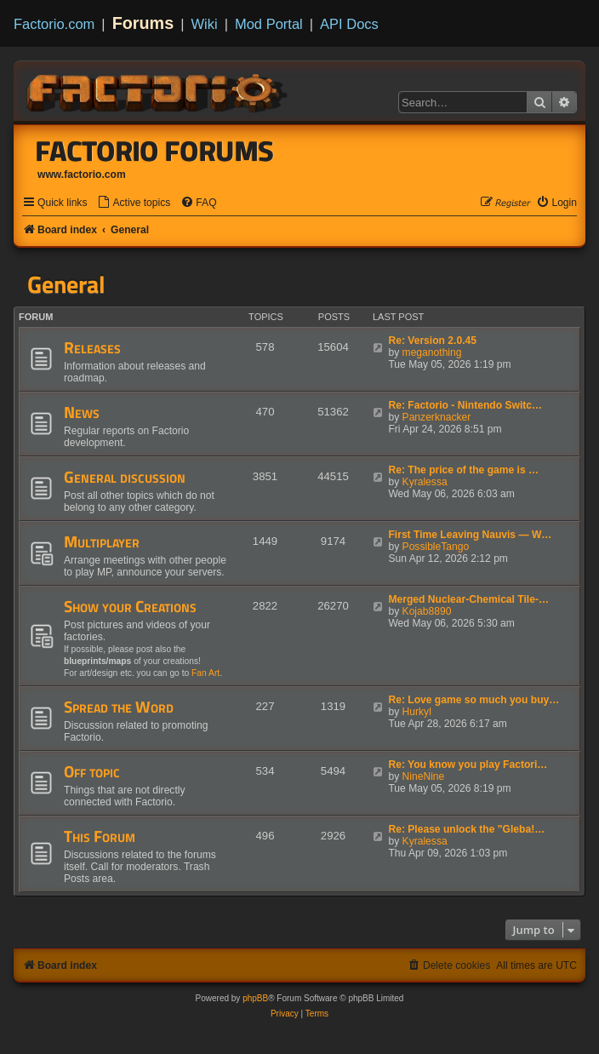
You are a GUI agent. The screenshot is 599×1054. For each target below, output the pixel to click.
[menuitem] (133, 203)
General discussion (124, 477)
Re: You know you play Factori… (467, 764)
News (82, 412)
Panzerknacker (436, 417)
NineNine (423, 776)
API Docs (349, 24)
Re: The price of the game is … (463, 470)
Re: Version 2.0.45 (432, 341)
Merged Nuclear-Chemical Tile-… (468, 599)
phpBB (255, 998)
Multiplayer (102, 541)
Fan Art (205, 673)
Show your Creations (130, 606)
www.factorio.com (81, 174)
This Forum (99, 836)
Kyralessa (425, 482)
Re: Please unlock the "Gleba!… (466, 829)
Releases (92, 347)
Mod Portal (269, 24)
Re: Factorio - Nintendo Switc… (465, 405)
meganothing (432, 352)
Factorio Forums (155, 150)
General (66, 284)
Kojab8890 (427, 611)
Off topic (92, 771)
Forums (143, 23)
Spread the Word (119, 706)
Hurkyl (416, 712)
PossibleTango (436, 547)
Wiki (204, 24)
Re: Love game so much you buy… (473, 700)
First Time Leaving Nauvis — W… (469, 535)
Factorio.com (54, 24)
